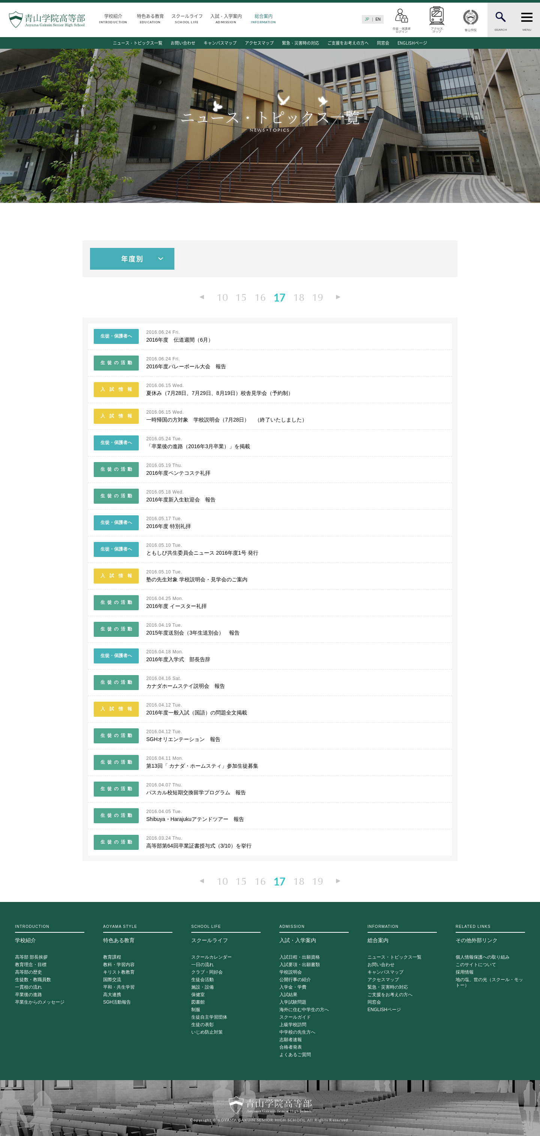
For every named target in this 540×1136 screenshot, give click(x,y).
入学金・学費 (292, 986)
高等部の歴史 (28, 971)
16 (260, 297)
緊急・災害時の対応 (300, 43)
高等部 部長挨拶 (31, 956)
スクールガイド (295, 1016)
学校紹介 (113, 18)
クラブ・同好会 (207, 971)
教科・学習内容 (119, 964)
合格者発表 (290, 1046)
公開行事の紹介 (295, 979)
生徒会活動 (202, 979)
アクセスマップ (259, 43)
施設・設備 (202, 986)
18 (298, 297)
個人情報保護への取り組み (483, 956)
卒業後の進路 (28, 994)
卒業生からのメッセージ (39, 1001)
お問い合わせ (183, 43)
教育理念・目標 (30, 964)
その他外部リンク (490, 933)
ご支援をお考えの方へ (348, 43)
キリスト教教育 (119, 971)
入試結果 (288, 994)
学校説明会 (290, 971)
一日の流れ (202, 964)
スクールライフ (187, 18)
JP (367, 19)
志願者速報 (290, 1039)
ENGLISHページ (412, 43)
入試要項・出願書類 (299, 964)
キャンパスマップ (220, 43)
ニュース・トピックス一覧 (137, 43)
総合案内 (263, 18)
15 (241, 297)
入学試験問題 (292, 1001)
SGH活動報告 (117, 1001)
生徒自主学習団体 (209, 1016)
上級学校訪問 (292, 1024)
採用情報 (465, 971)
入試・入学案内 (226, 18)
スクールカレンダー (211, 956)
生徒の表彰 (202, 1024)
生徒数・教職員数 (33, 979)
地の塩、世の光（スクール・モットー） (489, 982)
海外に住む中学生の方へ (304, 1009)
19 (317, 297)
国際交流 (112, 979)
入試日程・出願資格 (299, 956)
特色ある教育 (150, 18)
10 (222, 297)
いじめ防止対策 (207, 1031)
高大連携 (112, 994)
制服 (195, 1009)
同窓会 (383, 43)
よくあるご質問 (295, 1054)
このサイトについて (476, 964)
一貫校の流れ (28, 986)
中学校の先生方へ (297, 1031)
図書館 (198, 1001)
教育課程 (112, 956)
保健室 (198, 994)
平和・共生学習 (119, 986)
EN (378, 19)
